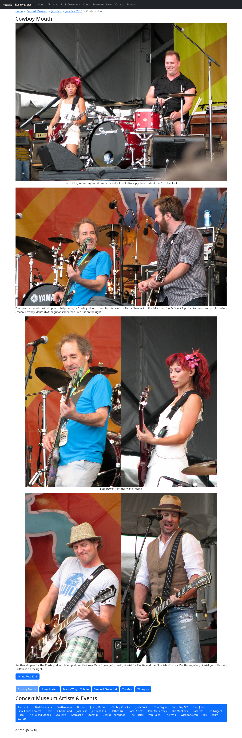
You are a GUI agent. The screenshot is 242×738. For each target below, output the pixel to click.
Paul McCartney (157, 711)
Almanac (53, 4)
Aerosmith (24, 707)
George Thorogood (114, 715)
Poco (21, 715)
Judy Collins (143, 707)
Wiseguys (143, 689)
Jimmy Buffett (98, 707)
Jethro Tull (118, 711)
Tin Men (127, 689)
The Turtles (136, 715)
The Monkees (180, 711)
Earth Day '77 (180, 707)
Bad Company (43, 707)
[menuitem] (24, 707)
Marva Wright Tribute (76, 689)
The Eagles (160, 707)
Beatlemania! (64, 707)
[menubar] (121, 713)
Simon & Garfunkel (105, 689)
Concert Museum (93, 4)
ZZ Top (22, 718)
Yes (205, 715)
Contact (120, 4)
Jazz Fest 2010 (74, 11)
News (109, 4)
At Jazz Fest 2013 (27, 676)
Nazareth (197, 711)
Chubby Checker (121, 707)
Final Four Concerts (29, 711)
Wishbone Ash (189, 715)
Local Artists (136, 711)
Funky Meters (49, 689)
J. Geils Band (64, 711)
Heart (49, 711)
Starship (93, 715)
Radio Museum (69, 4)
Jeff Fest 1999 (99, 711)
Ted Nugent (215, 711)
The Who (170, 715)
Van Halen (154, 715)
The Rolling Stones (39, 715)
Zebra (214, 715)
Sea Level (61, 715)
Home (41, 4)
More (130, 4)
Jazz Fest (56, 11)
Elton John (198, 707)
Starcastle (77, 715)
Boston (81, 707)
